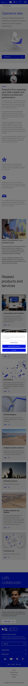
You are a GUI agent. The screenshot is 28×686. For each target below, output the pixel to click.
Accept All (14, 350)
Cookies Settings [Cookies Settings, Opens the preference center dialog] (14, 342)
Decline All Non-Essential (14, 346)
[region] (14, 343)
